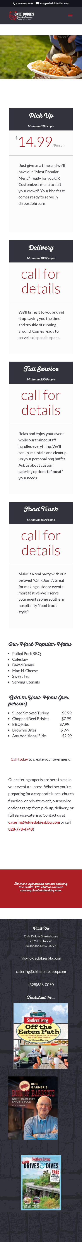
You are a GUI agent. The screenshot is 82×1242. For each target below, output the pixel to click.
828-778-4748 (20, 829)
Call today (19, 759)
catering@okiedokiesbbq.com (34, 822)
